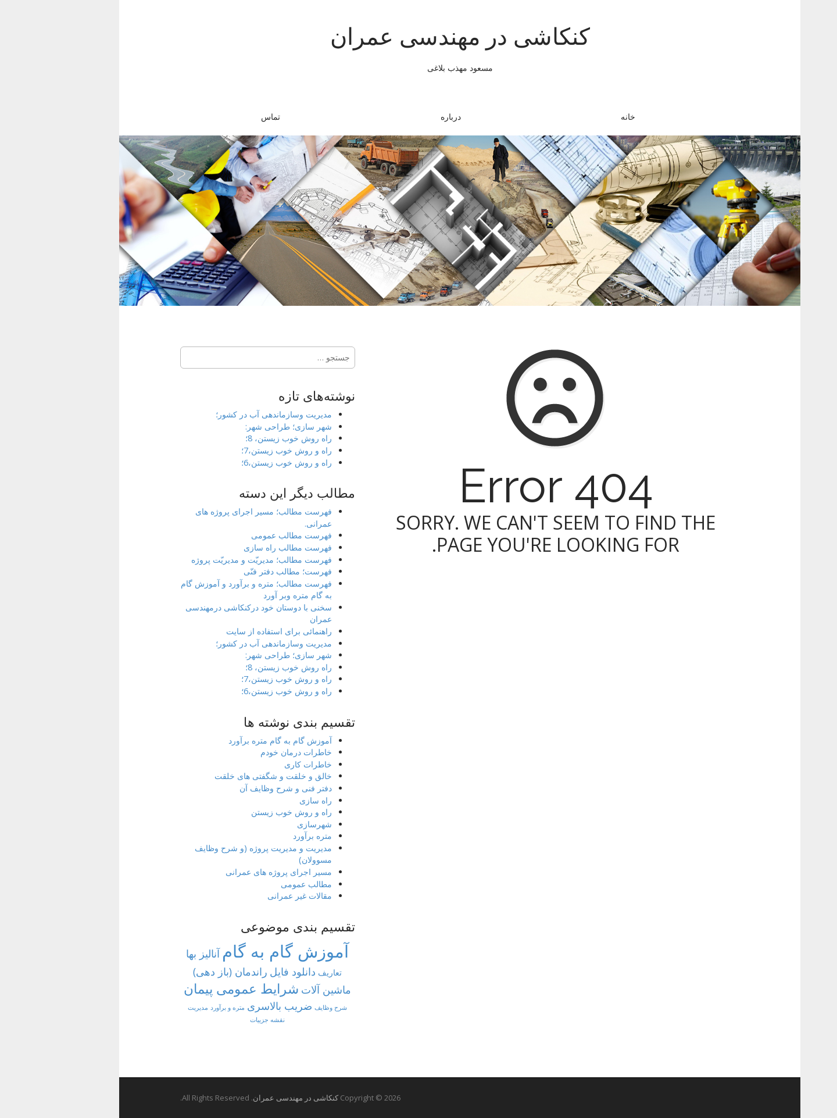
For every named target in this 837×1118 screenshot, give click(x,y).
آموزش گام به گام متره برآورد (239, 740)
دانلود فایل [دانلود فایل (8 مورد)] (251, 971)
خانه (587, 116)
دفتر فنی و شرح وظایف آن (244, 788)
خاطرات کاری (267, 764)
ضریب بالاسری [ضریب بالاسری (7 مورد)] (238, 1006)
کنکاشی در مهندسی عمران (419, 36)
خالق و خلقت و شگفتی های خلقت (232, 775)
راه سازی (274, 800)
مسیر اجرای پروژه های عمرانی (237, 871)
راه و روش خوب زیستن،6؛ (245, 462)
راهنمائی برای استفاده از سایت (238, 631)
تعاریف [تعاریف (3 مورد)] (289, 972)
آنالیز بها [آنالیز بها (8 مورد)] (161, 953)
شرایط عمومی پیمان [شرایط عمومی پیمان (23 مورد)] (199, 988)
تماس (229, 116)
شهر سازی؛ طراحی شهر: (247, 426)
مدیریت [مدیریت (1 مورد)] (156, 1007)
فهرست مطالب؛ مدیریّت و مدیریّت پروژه (220, 559)
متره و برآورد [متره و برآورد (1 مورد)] (186, 1007)
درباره (409, 116)
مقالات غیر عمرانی (258, 895)
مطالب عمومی (265, 884)
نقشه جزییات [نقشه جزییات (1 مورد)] (226, 1020)
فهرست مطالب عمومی (250, 535)
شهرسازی (273, 824)
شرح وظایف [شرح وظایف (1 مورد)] (289, 1007)
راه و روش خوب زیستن (250, 811)
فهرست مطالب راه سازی (246, 547)
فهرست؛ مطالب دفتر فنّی (246, 571)
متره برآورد (271, 835)
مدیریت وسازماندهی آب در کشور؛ (232, 414)
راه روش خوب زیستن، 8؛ (247, 438)
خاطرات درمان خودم (255, 752)
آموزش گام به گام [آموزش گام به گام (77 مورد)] (244, 951)
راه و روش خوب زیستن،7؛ (245, 450)
